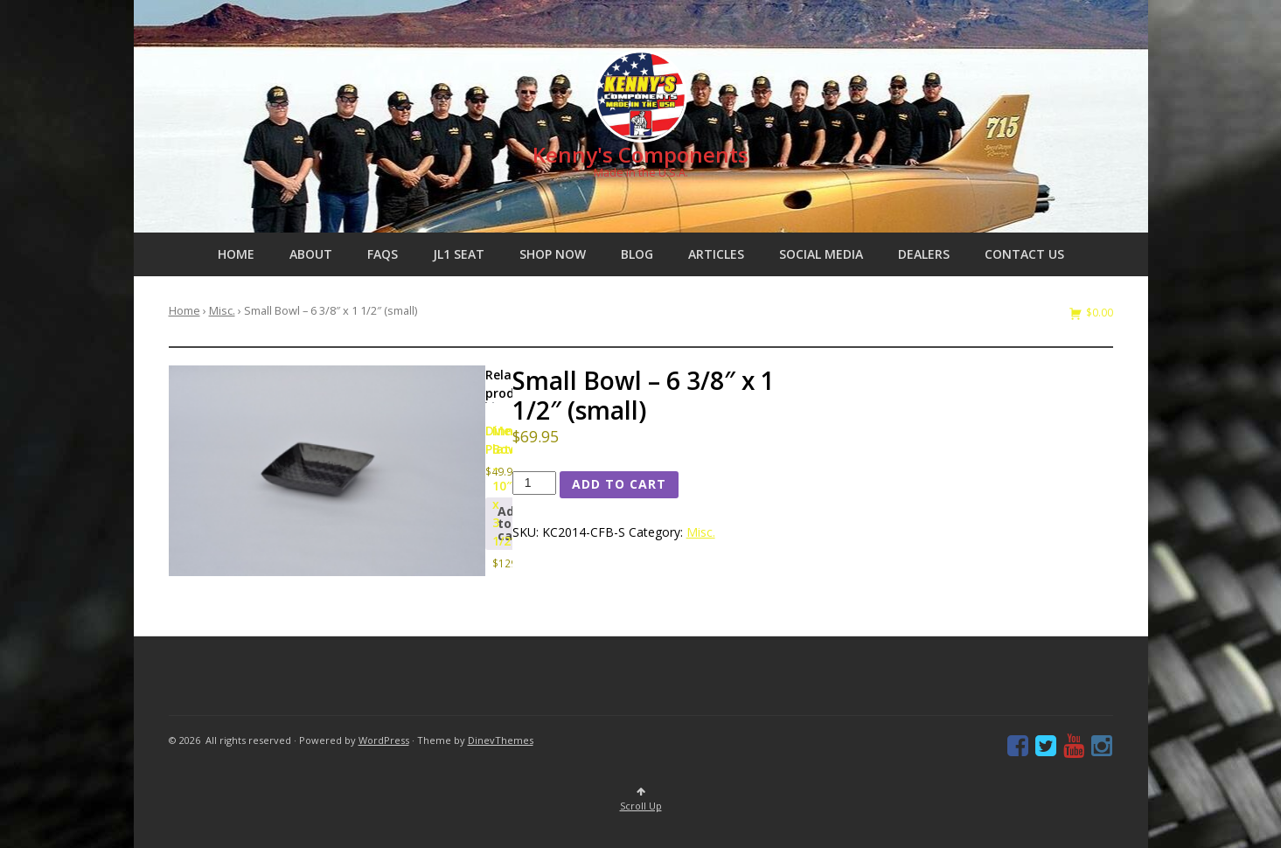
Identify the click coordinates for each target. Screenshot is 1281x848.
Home (236, 254)
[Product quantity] (534, 483)
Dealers (924, 254)
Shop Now (552, 254)
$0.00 (1098, 312)
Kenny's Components (640, 154)
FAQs (382, 254)
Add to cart (619, 484)
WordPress (384, 740)
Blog (637, 254)
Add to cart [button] (511, 523)
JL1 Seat (458, 254)
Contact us (1024, 254)
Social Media (821, 254)
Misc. (222, 310)
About (310, 254)
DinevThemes (500, 740)
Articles (716, 254)
